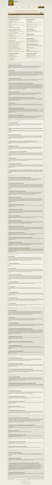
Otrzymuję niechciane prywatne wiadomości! (31, 30)
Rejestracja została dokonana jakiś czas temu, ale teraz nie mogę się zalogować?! (17, 25)
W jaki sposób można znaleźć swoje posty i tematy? (32, 42)
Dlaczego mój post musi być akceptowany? (14, 50)
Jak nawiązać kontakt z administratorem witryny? (32, 57)
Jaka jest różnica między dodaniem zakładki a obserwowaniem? (33, 45)
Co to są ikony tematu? (11, 60)
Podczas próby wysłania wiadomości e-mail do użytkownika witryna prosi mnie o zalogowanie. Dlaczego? (17, 38)
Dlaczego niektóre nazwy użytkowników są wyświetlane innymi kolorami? (33, 25)
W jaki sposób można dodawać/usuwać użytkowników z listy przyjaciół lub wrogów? (34, 36)
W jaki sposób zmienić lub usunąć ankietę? (14, 45)
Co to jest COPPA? (11, 21)
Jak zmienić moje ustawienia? (12, 30)
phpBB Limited (29, 453)
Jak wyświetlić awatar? (11, 36)
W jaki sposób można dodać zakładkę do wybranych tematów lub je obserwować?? (34, 46)
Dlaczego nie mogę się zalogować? (13, 24)
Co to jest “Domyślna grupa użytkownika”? (31, 26)
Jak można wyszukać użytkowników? (30, 41)
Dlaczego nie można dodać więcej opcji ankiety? (14, 44)
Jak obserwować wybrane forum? (30, 47)
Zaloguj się (10, 14)
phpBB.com (39, 148)
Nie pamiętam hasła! (11, 26)
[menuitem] (41, 13)
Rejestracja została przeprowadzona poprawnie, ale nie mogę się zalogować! (16, 23)
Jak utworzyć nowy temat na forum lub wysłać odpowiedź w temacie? (17, 41)
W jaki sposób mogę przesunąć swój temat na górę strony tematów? (17, 51)
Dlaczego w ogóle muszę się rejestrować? (13, 20)
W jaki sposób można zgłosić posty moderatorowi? (14, 48)
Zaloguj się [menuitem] (42, 13)
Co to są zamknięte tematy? (12, 59)
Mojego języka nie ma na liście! (12, 35)
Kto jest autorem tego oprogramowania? (31, 54)
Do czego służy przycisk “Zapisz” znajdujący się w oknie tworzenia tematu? (16, 49)
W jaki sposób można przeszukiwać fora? (31, 39)
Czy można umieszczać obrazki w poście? (13, 56)
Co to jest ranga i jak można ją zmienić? (13, 37)
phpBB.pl (35, 148)
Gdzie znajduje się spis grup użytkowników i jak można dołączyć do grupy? (34, 23)
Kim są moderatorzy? (28, 21)
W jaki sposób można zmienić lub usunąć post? (14, 42)
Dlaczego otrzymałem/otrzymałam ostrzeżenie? (14, 47)
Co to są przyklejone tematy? (12, 58)
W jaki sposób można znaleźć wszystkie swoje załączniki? (33, 51)
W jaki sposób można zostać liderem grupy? (31, 24)
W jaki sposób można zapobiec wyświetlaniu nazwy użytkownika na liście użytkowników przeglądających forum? (16, 32)
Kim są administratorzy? (29, 20)
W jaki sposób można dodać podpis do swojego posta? (15, 43)
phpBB (24, 481)
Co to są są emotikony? (11, 55)
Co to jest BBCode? (11, 54)
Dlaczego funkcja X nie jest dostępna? (30, 55)
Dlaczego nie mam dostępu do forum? (13, 46)
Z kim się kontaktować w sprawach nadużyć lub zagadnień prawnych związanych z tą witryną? (34, 56)
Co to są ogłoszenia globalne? (12, 57)
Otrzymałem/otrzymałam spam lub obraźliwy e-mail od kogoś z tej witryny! (34, 32)
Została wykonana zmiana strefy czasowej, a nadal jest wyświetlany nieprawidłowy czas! (16, 34)
